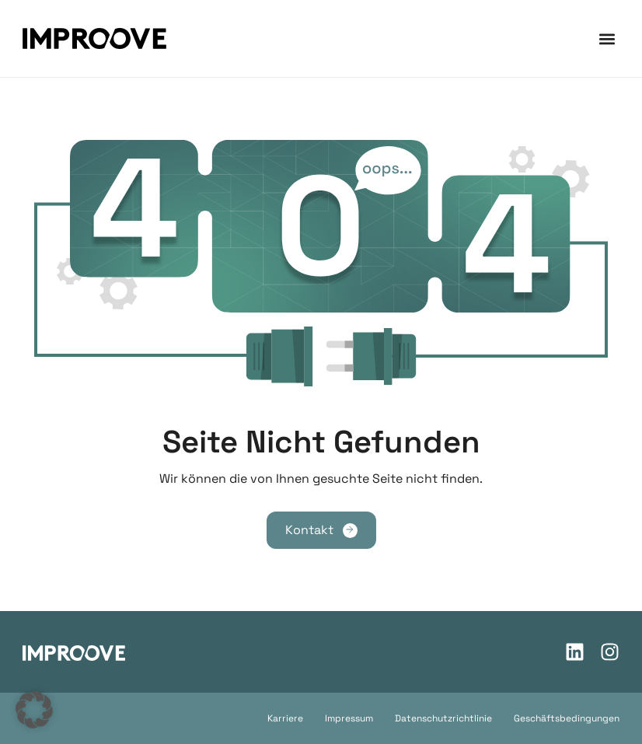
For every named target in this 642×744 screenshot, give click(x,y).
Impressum (349, 718)
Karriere (285, 718)
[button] (606, 38)
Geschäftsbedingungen (566, 718)
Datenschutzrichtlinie (443, 718)
